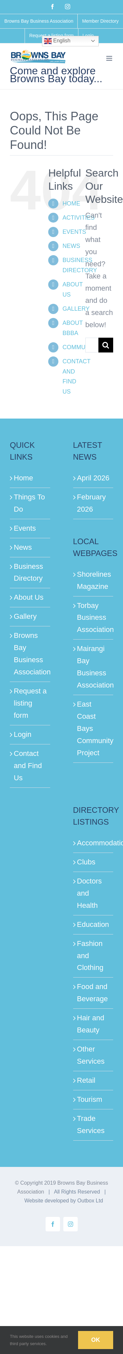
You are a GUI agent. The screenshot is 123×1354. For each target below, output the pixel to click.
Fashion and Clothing (90, 955)
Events (25, 528)
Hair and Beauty (90, 1024)
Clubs (86, 862)
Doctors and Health (89, 893)
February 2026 (91, 503)
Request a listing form (30, 703)
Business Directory (28, 572)
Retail (86, 1080)
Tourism (89, 1099)
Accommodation (93, 843)
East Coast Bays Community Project (93, 728)
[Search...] (91, 345)
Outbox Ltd (90, 1200)
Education (93, 924)
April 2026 (93, 478)
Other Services (91, 1055)
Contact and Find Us (28, 765)
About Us (29, 597)
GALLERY (76, 308)
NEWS (71, 246)
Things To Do (29, 503)
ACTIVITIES (78, 217)
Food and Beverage (92, 992)
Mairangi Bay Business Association (93, 666)
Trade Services (91, 1124)
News (23, 547)
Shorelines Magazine (93, 580)
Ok (95, 1340)
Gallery (25, 616)
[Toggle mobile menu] (109, 58)
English (57, 41)
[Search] (105, 345)
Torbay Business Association (93, 617)
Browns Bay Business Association (30, 653)
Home (23, 478)
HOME (71, 203)
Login (22, 734)
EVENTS (74, 232)
